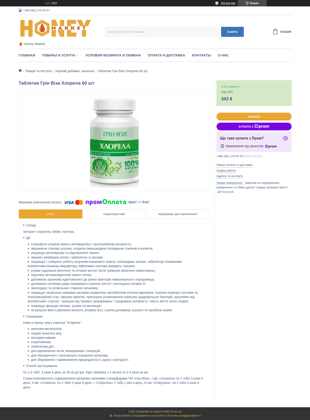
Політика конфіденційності (184, 415)
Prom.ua (176, 411)
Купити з (254, 126)
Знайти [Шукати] (232, 31)
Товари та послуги (38, 71)
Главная (27, 55)
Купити (254, 117)
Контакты (201, 55)
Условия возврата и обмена (113, 55)
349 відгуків (228, 3)
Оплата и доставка (166, 55)
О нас (223, 55)
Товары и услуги (58, 55)
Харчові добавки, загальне (75, 71)
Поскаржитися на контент (149, 415)
